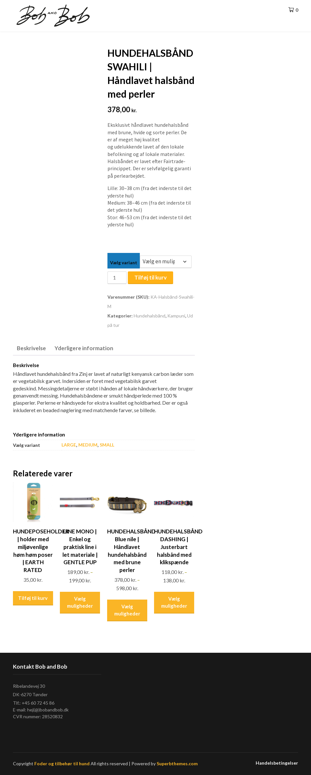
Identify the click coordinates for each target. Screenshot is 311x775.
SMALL (107, 444)
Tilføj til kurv (150, 277)
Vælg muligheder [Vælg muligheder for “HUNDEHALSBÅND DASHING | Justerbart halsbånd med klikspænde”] (174, 602)
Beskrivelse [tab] (31, 348)
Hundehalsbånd (149, 315)
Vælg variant (123, 262)
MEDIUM (87, 444)
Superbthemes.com (177, 763)
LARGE (68, 444)
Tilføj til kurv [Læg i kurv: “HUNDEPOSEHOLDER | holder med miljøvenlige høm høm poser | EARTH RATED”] (33, 598)
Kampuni (176, 315)
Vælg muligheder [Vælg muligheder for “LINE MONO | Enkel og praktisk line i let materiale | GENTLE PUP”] (80, 602)
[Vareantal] (116, 277)
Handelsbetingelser (277, 763)
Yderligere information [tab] (84, 348)
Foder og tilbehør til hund (62, 763)
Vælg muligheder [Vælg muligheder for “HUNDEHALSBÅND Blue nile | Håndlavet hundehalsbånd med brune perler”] (127, 610)
